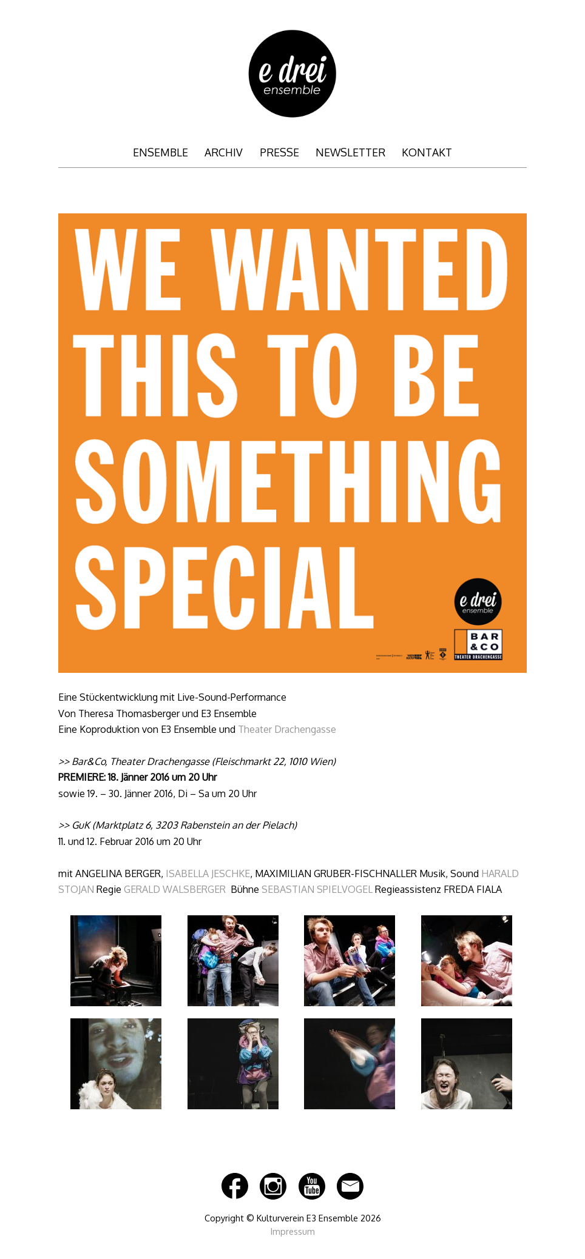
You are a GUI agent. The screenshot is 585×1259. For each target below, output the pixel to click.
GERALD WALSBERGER (175, 889)
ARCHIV (224, 152)
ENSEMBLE (160, 152)
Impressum (293, 1231)
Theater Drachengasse (287, 729)
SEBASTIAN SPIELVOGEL (317, 889)
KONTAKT (427, 152)
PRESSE (279, 152)
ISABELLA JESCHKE (208, 873)
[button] (115, 963)
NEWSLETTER (350, 152)
